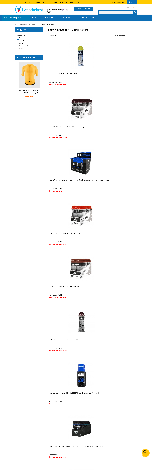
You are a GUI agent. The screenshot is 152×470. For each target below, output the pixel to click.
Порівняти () (52, 35)
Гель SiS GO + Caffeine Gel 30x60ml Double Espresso (79, 75)
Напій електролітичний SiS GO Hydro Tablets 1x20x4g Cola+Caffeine (56, 384)
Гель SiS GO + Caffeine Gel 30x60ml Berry (126, 75)
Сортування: (120, 35)
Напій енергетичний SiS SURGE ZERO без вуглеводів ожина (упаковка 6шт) (103, 76)
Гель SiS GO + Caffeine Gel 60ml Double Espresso (78, 126)
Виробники (50, 18)
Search (135, 12)
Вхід (78, 2)
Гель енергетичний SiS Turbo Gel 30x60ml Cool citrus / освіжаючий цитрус (80, 229)
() (117, 2)
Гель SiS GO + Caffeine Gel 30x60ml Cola (56, 126)
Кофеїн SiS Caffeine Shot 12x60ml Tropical (126, 177)
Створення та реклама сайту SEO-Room (108, 466)
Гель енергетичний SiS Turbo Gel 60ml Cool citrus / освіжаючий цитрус (56, 281)
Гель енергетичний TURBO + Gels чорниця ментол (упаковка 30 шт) (125, 127)
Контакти (54, 2)
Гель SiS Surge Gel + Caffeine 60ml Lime (102, 177)
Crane (20, 38)
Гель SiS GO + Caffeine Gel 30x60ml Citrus (79, 331)
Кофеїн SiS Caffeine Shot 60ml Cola (102, 330)
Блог (93, 18)
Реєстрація (106, 433)
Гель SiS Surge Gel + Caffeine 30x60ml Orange (56, 229)
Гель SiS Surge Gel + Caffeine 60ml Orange (126, 228)
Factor (20, 40)
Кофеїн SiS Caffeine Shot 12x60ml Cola (56, 330)
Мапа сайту (84, 427)
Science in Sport (24, 46)
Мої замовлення (67, 2)
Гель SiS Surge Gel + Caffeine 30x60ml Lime (56, 177)
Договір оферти (86, 437)
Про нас (19, 2)
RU (128, 8)
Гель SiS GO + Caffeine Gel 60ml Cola (78, 178)
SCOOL (20, 49)
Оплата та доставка (32, 2)
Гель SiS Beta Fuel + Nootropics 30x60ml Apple (102, 280)
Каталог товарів (12, 18)
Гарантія (45, 2)
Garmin (21, 43)
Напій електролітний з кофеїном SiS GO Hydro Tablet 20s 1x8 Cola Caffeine (80, 281)
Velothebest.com (80, 466)
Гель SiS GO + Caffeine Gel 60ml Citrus (55, 75)
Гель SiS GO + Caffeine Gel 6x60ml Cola (125, 331)
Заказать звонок (83, 9)
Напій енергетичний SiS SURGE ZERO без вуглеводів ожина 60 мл (103, 127)
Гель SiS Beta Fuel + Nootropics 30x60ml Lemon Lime (125, 280)
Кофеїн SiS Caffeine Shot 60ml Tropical (102, 228)
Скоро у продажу (66, 18)
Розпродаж (83, 18)
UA (134, 8)
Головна (36, 18)
